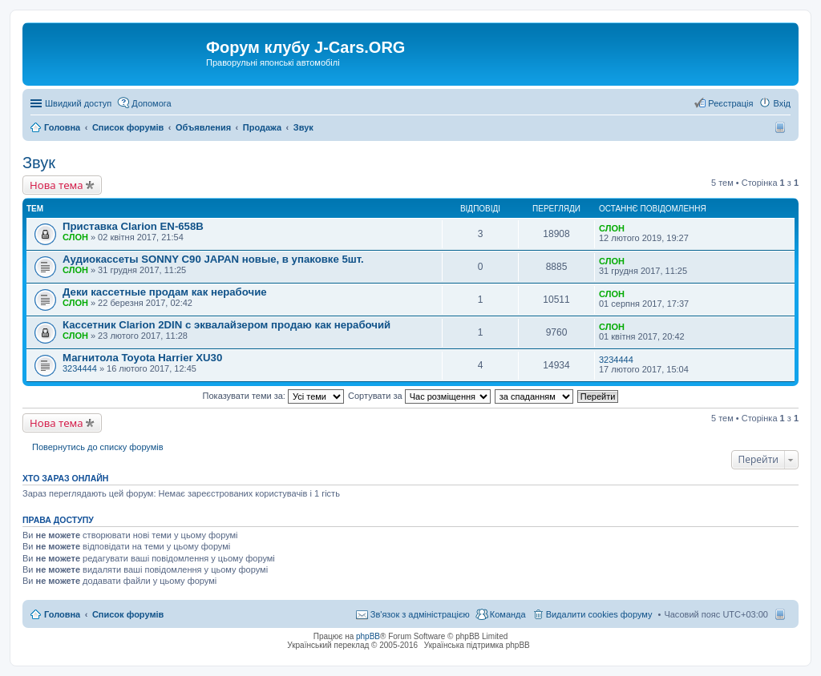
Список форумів (128, 614)
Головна (62, 614)
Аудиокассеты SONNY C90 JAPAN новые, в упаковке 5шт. (213, 259)
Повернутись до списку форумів (98, 447)
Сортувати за (419, 395)
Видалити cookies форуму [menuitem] (599, 614)
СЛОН (75, 237)
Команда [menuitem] (508, 614)
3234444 (80, 368)
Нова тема (56, 185)
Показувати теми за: (273, 395)
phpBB (368, 636)
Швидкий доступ (78, 103)
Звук (38, 162)
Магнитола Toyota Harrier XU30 (142, 358)
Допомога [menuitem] (151, 103)
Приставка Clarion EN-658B (133, 226)
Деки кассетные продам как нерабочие (165, 292)
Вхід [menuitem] (782, 103)
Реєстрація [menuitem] (730, 103)
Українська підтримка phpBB (477, 645)
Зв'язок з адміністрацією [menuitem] (420, 614)
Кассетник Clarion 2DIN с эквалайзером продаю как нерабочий (226, 325)
